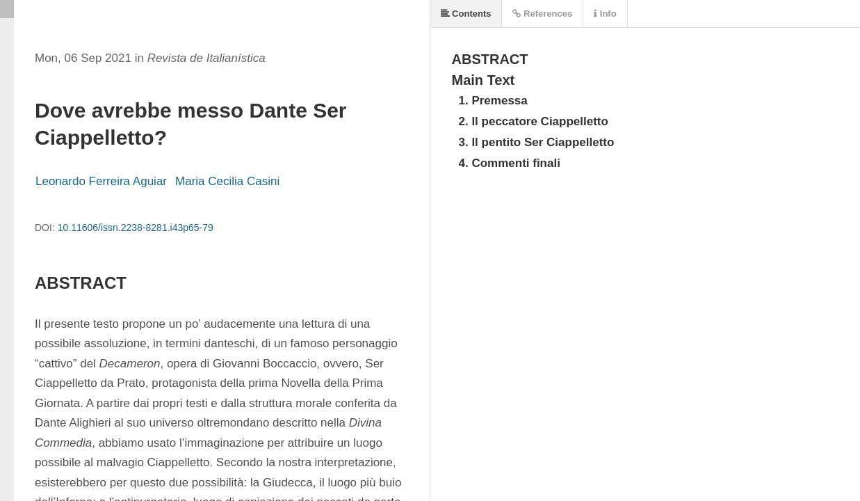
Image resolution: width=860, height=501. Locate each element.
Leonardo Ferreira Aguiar (101, 181)
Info (605, 13)
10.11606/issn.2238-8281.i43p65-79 (135, 227)
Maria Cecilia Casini (227, 181)
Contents (466, 13)
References (542, 13)
